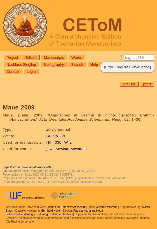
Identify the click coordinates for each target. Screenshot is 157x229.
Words (76, 57)
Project (12, 57)
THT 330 (54, 142)
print (147, 84)
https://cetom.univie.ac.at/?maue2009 (27, 167)
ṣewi (49, 149)
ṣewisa (62, 149)
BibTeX (129, 84)
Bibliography (53, 64)
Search (77, 64)
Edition (31, 57)
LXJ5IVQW (55, 136)
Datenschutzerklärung (19, 214)
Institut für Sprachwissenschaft (67, 207)
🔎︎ (120, 57)
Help (94, 64)
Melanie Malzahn (107, 207)
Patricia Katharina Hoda (88, 210)
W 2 (68, 142)
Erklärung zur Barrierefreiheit (54, 214)
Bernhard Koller (51, 210)
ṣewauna (79, 149)
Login (31, 71)
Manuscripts (54, 57)
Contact (12, 71)
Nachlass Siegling (21, 64)
